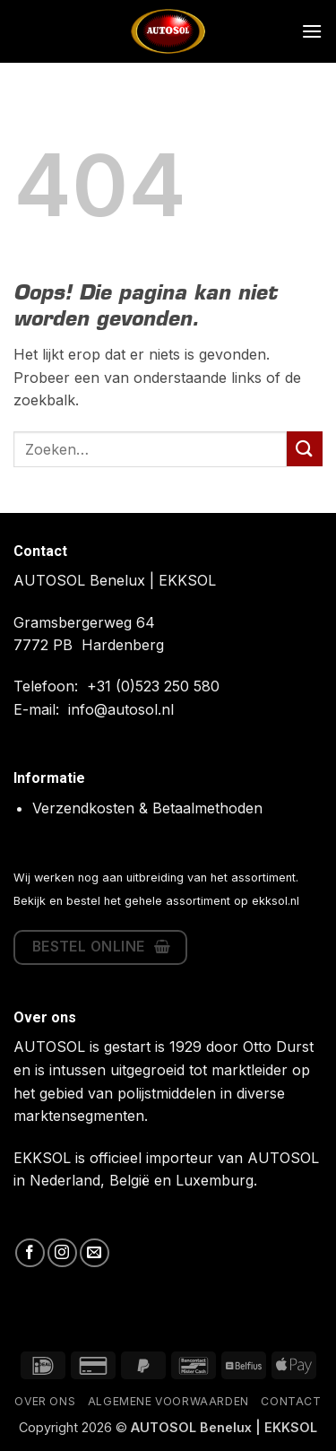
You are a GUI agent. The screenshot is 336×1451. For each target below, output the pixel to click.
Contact (291, 1401)
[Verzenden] (305, 448)
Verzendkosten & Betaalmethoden (147, 808)
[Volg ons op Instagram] (62, 1253)
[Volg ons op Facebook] (30, 1253)
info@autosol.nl (121, 709)
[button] (312, 31)
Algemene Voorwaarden (168, 1401)
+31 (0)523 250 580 (153, 686)
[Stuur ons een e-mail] (94, 1253)
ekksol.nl (275, 901)
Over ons (44, 1401)
